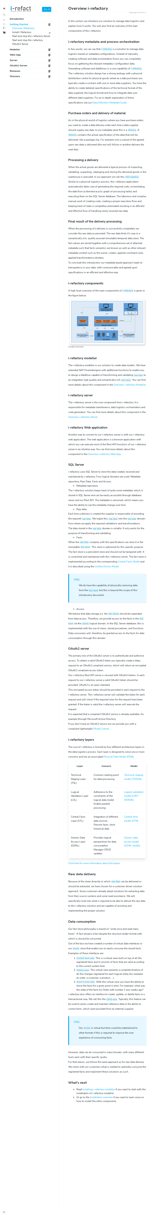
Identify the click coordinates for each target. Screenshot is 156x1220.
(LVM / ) (134, 796)
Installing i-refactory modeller (98, 1089)
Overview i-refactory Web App (104, 454)
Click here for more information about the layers (94, 863)
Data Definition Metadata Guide (109, 102)
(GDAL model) (132, 841)
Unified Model (107, 566)
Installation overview (101, 1097)
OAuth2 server (101, 728)
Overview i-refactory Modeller (130, 384)
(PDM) (118, 756)
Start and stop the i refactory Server (31, 36)
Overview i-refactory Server (83, 417)
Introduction (17, 18)
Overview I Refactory (23, 28)
